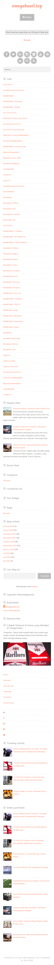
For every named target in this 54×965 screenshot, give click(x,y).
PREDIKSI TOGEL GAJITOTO (15, 118)
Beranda (27, 40)
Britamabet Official (10, 203)
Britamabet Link (9, 209)
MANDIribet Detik (10, 310)
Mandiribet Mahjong (11, 163)
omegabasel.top (27, 6)
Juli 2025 (6, 553)
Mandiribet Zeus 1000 (12, 158)
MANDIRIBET (8, 96)
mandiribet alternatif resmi (13, 90)
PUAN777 (7, 175)
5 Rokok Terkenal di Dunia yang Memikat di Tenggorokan (28, 626)
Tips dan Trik (8, 686)
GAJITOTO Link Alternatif (13, 130)
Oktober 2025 (8, 541)
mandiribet (7, 333)
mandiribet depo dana (11, 338)
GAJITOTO (7, 84)
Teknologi (7, 691)
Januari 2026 (8, 530)
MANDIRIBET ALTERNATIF (14, 237)
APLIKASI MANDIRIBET (13, 141)
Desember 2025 (9, 534)
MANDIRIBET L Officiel (12, 231)
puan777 (6, 180)
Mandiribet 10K (9, 349)
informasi (6, 480)
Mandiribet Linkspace (11, 287)
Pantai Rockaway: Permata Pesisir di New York (31, 408)
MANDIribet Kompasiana (13, 321)
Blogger (34, 586)
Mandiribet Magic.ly (11, 254)
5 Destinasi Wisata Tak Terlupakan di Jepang (30, 867)
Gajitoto (6, 355)
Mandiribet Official (10, 248)
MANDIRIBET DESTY (11, 304)
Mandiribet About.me (11, 282)
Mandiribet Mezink (10, 259)
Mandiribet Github (10, 344)
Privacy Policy (8, 703)
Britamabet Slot (9, 220)
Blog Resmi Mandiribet (12, 383)
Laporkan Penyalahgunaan (20, 594)
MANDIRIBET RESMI (11, 107)
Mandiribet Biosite (10, 276)
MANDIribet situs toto (12, 293)
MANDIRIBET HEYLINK (12, 101)
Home (5, 674)
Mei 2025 (7, 561)
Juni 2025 (7, 557)
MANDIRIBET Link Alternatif (14, 146)
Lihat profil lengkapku (11, 610)
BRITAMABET (9, 192)
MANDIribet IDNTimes (12, 316)
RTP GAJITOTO (9, 113)
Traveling (7, 697)
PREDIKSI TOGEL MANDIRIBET (16, 135)
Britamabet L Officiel (11, 214)
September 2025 (10, 545)
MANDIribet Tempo (11, 327)
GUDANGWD (8, 169)
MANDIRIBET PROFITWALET (15, 242)
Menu (28, 17)
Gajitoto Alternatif (10, 366)
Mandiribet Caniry (10, 265)
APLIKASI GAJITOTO (12, 124)
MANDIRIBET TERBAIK (12, 299)
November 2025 (9, 538)
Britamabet (7, 197)
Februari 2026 (8, 526)
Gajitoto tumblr (9, 361)
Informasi (7, 680)
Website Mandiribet (11, 152)
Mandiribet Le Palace (11, 271)
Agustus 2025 (8, 549)
